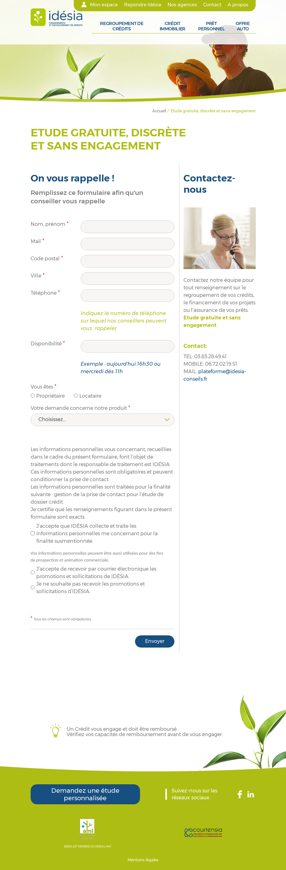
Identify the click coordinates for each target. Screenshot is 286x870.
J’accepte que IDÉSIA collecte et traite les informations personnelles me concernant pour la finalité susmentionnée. (97, 533)
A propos (238, 5)
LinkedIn (251, 794)
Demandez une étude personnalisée (85, 794)
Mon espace (104, 5)
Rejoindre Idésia (142, 5)
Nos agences (182, 5)
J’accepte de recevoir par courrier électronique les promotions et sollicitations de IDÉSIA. (96, 572)
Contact (212, 5)
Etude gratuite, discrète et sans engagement (213, 110)
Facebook (242, 794)
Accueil (159, 110)
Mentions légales (143, 859)
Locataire (90, 396)
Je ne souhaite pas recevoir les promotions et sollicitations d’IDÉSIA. (90, 587)
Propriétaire (50, 396)
